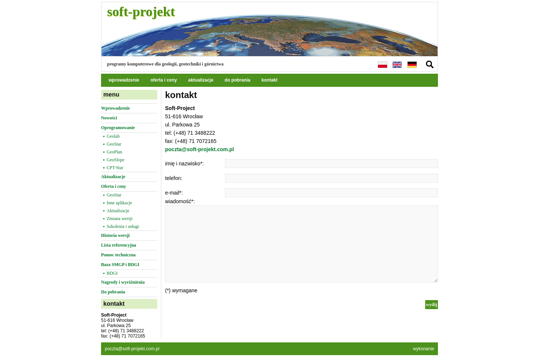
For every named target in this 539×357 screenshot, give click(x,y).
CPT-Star (115, 167)
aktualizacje (200, 80)
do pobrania (237, 80)
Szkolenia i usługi (123, 226)
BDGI (112, 273)
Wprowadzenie (115, 108)
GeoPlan (114, 152)
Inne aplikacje (119, 202)
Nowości (109, 117)
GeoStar (114, 144)
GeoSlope (115, 159)
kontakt (270, 80)
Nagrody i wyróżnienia (122, 282)
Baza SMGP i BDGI (120, 264)
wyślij (431, 304)
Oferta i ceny (113, 186)
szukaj (430, 64)
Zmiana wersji (120, 218)
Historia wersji (115, 235)
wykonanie (423, 348)
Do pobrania (113, 292)
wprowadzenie (124, 80)
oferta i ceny (163, 80)
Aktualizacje (113, 176)
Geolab (113, 136)
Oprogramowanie (118, 127)
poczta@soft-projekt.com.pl (199, 149)
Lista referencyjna (118, 245)
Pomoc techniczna (118, 254)
